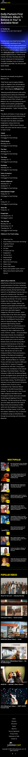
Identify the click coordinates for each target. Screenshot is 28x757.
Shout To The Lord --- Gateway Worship (12, 596)
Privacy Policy (14, 734)
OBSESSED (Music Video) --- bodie (11, 639)
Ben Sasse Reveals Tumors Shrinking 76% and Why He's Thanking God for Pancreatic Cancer (19, 464)
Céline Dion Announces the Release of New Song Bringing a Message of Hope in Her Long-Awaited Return (19, 560)
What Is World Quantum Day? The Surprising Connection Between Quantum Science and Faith (18, 528)
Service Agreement (14, 731)
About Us (14, 729)
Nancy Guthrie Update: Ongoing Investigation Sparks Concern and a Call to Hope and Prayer (18, 539)
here (5, 138)
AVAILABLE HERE (9, 52)
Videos (14, 726)
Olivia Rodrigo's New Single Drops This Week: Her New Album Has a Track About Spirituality (18, 486)
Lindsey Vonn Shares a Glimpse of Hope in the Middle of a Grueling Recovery (18, 549)
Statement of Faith (14, 736)
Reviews (14, 721)
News (14, 718)
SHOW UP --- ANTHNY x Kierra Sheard (12, 684)
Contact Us (14, 739)
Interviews (14, 723)
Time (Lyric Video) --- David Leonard (11, 617)
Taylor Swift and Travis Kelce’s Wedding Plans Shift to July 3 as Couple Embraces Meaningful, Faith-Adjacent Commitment (19, 507)
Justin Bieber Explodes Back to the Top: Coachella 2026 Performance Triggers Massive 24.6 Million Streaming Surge (18, 476)
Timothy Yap (6, 29)
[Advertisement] (14, 451)
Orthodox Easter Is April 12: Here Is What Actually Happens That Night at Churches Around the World (19, 496)
